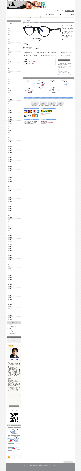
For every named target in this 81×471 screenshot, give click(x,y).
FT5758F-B (10, 152)
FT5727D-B (10, 144)
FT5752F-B (10, 150)
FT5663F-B (10, 125)
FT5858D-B (10, 201)
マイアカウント (62, 10)
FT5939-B (9, 264)
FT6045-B (9, 308)
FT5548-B (9, 97)
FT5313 (9, 39)
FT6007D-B (10, 286)
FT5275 (9, 32)
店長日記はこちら (14, 406)
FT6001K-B (10, 281)
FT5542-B (9, 95)
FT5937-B (9, 261)
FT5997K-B (10, 273)
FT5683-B (9, 132)
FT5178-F (9, 27)
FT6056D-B (10, 311)
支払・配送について (32, 17)
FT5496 (9, 79)
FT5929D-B (10, 252)
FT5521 (9, 85)
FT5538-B (9, 94)
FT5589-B (9, 110)
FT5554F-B (10, 99)
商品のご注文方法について (14, 331)
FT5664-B (9, 126)
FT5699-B (9, 137)
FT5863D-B (10, 210)
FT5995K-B (10, 270)
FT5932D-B (10, 257)
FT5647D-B (10, 121)
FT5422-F (9, 57)
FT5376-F (9, 46)
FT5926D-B (10, 246)
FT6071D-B (10, 313)
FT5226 (9, 28)
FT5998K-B (10, 275)
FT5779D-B (10, 159)
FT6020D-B (10, 299)
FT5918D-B (10, 233)
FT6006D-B (10, 284)
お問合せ (65, 17)
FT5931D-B (10, 255)
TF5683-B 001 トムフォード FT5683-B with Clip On (54, 89)
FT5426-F (9, 59)
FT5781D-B (10, 161)
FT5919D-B (10, 235)
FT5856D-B (10, 197)
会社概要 (10, 324)
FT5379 (9, 48)
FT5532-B (9, 90)
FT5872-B (9, 219)
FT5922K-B (10, 239)
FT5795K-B (10, 170)
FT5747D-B (10, 148)
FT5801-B (9, 172)
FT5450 (9, 63)
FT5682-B (9, 130)
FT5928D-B (10, 250)
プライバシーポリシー (48, 465)
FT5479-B (9, 75)
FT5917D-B (10, 232)
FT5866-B (9, 212)
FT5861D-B (10, 206)
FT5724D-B (10, 143)
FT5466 (9, 68)
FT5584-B (9, 108)
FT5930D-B (10, 253)
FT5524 (9, 86)
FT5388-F (9, 50)
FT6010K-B (10, 290)
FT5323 (9, 41)
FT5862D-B (10, 208)
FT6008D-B (10, 288)
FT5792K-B (10, 168)
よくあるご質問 (12, 333)
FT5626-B (9, 114)
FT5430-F (9, 61)
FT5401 (9, 56)
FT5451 (9, 65)
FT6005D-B (10, 282)
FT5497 (9, 81)
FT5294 (9, 34)
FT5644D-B (10, 117)
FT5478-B (9, 74)
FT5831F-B (10, 181)
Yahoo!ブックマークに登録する (65, 72)
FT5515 (9, 83)
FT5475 (9, 72)
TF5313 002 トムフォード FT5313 (54, 82)
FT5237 (9, 30)
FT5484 (9, 77)
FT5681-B (9, 128)
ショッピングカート (69, 11)
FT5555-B (9, 101)
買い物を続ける (62, 67)
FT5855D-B (10, 195)
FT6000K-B (10, 279)
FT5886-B (9, 223)
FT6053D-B (10, 310)
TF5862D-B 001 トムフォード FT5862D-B (10, 438)
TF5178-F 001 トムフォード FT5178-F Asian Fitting (17, 438)
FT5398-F (9, 52)
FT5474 (9, 70)
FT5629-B (9, 115)
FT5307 (9, 37)
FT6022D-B (10, 302)
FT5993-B (9, 268)
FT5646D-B (10, 119)
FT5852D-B (10, 190)
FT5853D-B (10, 192)
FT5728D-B (10, 146)
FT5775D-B (10, 154)
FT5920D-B (10, 237)
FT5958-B (9, 266)
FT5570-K (9, 105)
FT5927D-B (10, 248)
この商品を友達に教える (63, 64)
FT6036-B (9, 306)
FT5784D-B (10, 164)
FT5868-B (9, 215)
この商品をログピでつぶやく (64, 71)
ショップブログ (48, 17)
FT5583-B (9, 106)
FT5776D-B (10, 155)
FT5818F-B (10, 177)
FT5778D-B (10, 157)
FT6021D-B (10, 301)
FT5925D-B (10, 244)
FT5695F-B (10, 134)
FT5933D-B (10, 259)
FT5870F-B (10, 217)
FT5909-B (9, 230)
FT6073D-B (10, 317)
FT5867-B (9, 213)
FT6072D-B (10, 315)
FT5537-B (9, 92)
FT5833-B (9, 184)
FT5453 (9, 66)
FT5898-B (9, 228)
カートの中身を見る (14, 337)
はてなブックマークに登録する (65, 74)
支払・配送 (30, 465)
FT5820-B (9, 179)
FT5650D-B (10, 123)
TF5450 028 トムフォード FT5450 (14, 448)
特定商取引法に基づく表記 (38, 465)
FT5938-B (9, 262)
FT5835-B (9, 186)
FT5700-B (9, 139)
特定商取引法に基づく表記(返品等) (65, 63)
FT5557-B (9, 103)
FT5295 (9, 36)
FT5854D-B (10, 193)
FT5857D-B (10, 199)
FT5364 (9, 45)
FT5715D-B (10, 141)
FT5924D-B (10, 242)
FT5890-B (9, 226)
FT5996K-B (10, 272)
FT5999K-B (10, 277)
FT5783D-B (10, 163)
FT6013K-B (10, 293)
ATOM (17, 457)
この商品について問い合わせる (65, 66)
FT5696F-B (10, 135)
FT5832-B (9, 183)
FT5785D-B (10, 166)
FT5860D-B (10, 204)
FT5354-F (9, 43)
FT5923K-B (10, 241)
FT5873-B (9, 221)
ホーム (15, 17)
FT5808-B (9, 175)
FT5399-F (9, 54)
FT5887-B (9, 224)
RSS (12, 457)
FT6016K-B (10, 295)
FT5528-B (9, 88)
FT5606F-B (10, 112)
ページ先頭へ (68, 462)
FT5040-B (9, 25)
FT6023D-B (10, 304)
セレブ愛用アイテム (11, 23)
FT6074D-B (10, 319)
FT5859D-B (10, 203)
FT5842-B (9, 188)
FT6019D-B (10, 297)
